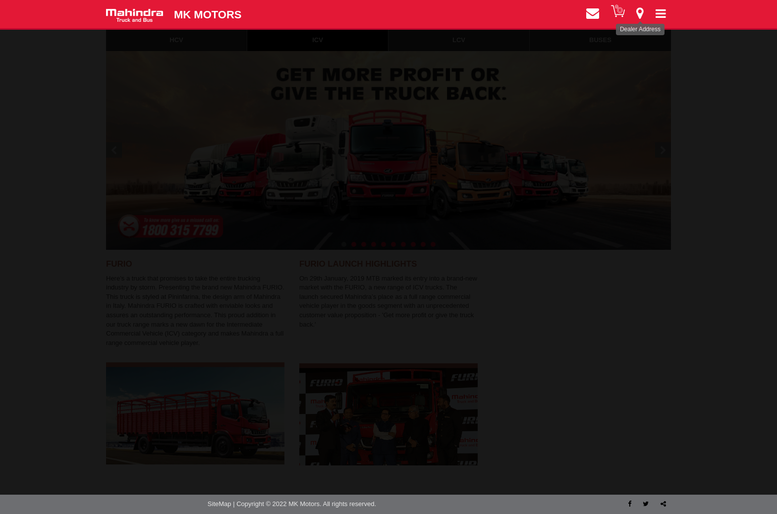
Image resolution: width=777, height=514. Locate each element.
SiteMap (219, 504)
